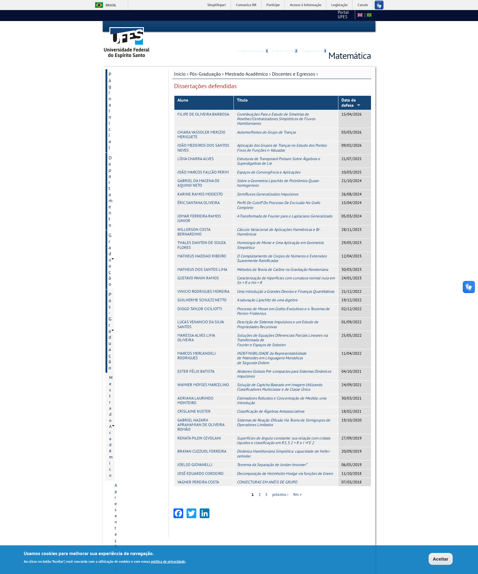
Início (180, 63)
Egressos (128, 176)
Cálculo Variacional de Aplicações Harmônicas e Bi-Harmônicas (278, 221)
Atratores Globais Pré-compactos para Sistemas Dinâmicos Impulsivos (284, 363)
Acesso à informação (305, 4)
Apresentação (127, 114)
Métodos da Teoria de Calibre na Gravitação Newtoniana (282, 258)
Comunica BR (246, 4)
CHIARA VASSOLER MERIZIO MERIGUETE (201, 124)
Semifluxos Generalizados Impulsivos (267, 183)
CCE (321, 15)
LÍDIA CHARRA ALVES (195, 148)
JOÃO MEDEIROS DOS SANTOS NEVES (203, 137)
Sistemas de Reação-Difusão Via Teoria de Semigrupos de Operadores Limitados (283, 412)
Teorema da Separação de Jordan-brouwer (272, 454)
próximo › (280, 484)
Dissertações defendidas (131, 190)
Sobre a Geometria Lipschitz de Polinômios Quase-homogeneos (278, 172)
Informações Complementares (130, 289)
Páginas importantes (130, 375)
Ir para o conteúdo (253, 26)
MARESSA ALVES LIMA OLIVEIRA (196, 327)
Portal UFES (302, 15)
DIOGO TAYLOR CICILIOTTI (199, 298)
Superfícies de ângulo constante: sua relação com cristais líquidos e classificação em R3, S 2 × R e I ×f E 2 (283, 430)
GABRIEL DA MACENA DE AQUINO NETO (198, 172)
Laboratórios (122, 313)
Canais (363, 4)
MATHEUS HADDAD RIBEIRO (201, 245)
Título (242, 89)
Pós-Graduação (205, 63)
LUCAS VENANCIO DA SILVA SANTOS (200, 314)
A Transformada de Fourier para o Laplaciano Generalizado (284, 205)
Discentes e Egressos (293, 63)
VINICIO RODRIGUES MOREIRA (203, 280)
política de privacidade (168, 561)
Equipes (117, 344)
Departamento (123, 74)
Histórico (123, 125)
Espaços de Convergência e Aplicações (268, 161)
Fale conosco (341, 15)
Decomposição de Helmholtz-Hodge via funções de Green (285, 462)
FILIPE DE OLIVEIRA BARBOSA (203, 103)
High (342, 27)
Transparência (123, 324)
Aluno (182, 89)
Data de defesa (351, 92)
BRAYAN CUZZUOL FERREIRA (202, 440)
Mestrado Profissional (129, 303)
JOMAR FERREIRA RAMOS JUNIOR (199, 208)
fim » (297, 484)
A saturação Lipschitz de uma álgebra (267, 289)
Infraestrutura (127, 265)
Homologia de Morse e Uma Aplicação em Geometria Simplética (280, 234)
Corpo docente (128, 245)
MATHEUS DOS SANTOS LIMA (202, 258)
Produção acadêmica (134, 255)
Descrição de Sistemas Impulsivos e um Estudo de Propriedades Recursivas (277, 314)
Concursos (119, 365)
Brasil (110, 5)
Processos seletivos (133, 234)
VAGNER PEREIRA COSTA (198, 471)
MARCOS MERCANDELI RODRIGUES (196, 345)
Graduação (120, 84)
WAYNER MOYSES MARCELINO (203, 374)
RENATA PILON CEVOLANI (199, 427)
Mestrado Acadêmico (246, 63)
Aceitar (440, 558)
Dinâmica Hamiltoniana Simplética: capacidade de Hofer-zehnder (283, 443)
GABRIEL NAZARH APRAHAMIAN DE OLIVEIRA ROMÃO (200, 414)
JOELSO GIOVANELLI (194, 454)
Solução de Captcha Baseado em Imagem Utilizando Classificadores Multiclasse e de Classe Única (279, 376)
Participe (273, 4)
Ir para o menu (285, 26)
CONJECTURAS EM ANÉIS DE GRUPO (267, 471)
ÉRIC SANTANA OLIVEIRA (198, 192)
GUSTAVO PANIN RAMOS (198, 267)
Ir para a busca (314, 26)
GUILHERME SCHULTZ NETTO (202, 289)
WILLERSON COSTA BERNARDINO (193, 221)
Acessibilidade (334, 27)
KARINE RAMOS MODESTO (200, 183)
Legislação (339, 4)
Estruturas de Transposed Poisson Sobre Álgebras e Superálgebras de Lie (278, 150)
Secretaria (124, 146)
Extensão (118, 355)
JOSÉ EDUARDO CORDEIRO (200, 462)
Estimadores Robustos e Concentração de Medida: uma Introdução (281, 390)
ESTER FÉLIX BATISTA (196, 360)
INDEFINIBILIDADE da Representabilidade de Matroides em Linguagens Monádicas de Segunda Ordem (271, 347)
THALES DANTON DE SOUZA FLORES (201, 234)
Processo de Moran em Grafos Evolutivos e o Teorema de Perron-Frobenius (283, 300)
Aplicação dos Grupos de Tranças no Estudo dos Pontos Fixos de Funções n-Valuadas (281, 137)
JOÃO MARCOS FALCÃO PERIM (203, 161)
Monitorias (120, 334)
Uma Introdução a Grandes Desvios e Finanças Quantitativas (285, 280)
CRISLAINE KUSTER (194, 401)
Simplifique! (216, 4)
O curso (122, 214)
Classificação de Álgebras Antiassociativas (270, 401)
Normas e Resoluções (134, 224)
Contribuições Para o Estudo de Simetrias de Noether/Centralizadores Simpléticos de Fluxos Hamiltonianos (276, 108)
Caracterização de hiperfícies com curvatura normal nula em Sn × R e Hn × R (286, 269)
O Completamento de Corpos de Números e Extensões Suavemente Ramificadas (281, 248)
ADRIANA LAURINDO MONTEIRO (195, 390)
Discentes (129, 166)
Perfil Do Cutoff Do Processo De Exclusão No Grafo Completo (278, 194)
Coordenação (127, 135)
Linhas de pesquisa (132, 203)
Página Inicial (123, 63)
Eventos (122, 276)
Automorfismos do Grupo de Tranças (266, 121)
